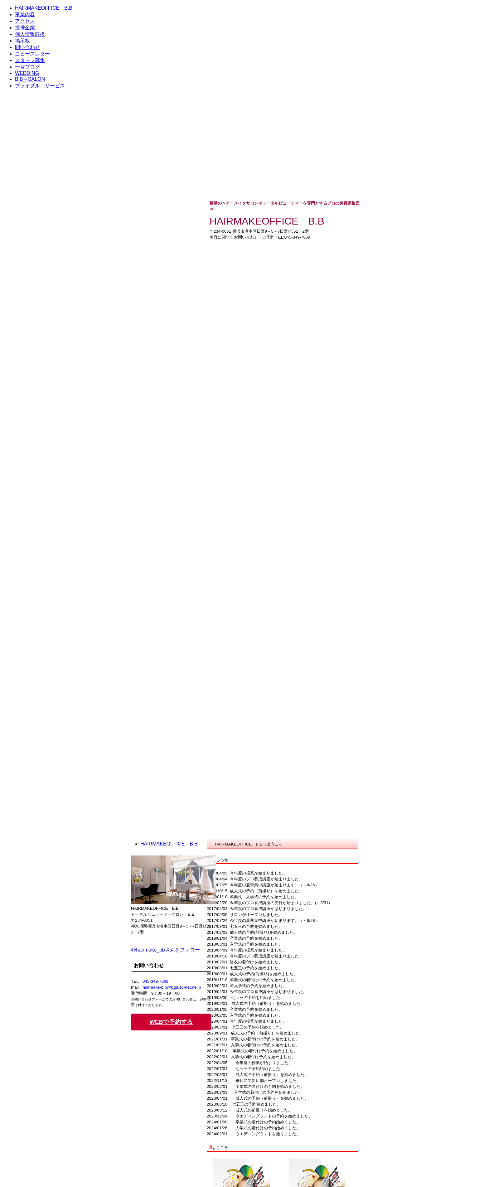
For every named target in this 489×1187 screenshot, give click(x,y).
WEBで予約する (171, 1022)
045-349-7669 (155, 981)
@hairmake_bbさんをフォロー (165, 949)
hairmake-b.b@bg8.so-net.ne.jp (172, 987)
